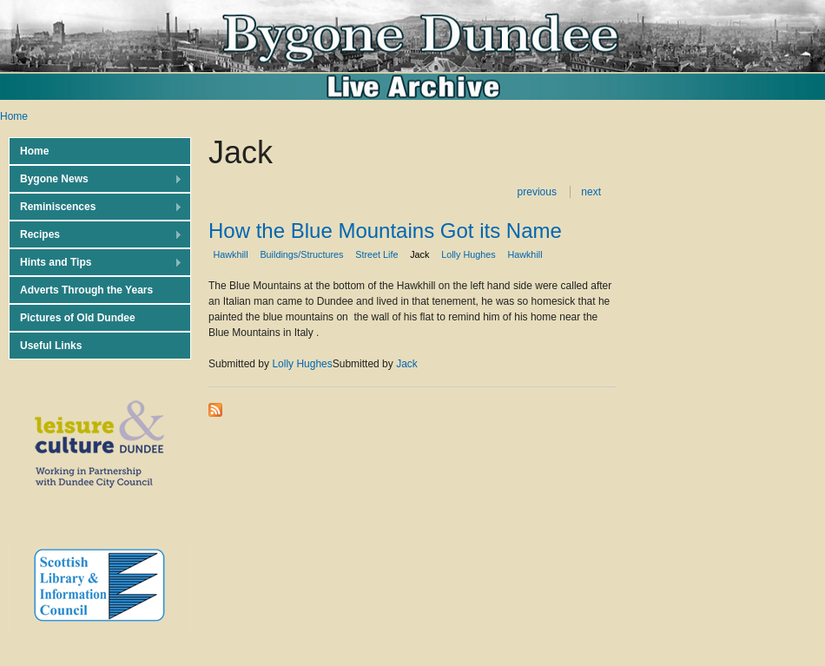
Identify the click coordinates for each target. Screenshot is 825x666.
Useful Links (51, 346)
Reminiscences (95, 207)
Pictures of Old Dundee (77, 318)
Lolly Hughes (468, 254)
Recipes (95, 234)
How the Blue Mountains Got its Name (385, 230)
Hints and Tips (95, 262)
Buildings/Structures (301, 254)
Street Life (376, 254)
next (591, 192)
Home (14, 116)
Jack (419, 254)
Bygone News (95, 179)
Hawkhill (230, 254)
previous (537, 192)
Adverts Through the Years (86, 290)
